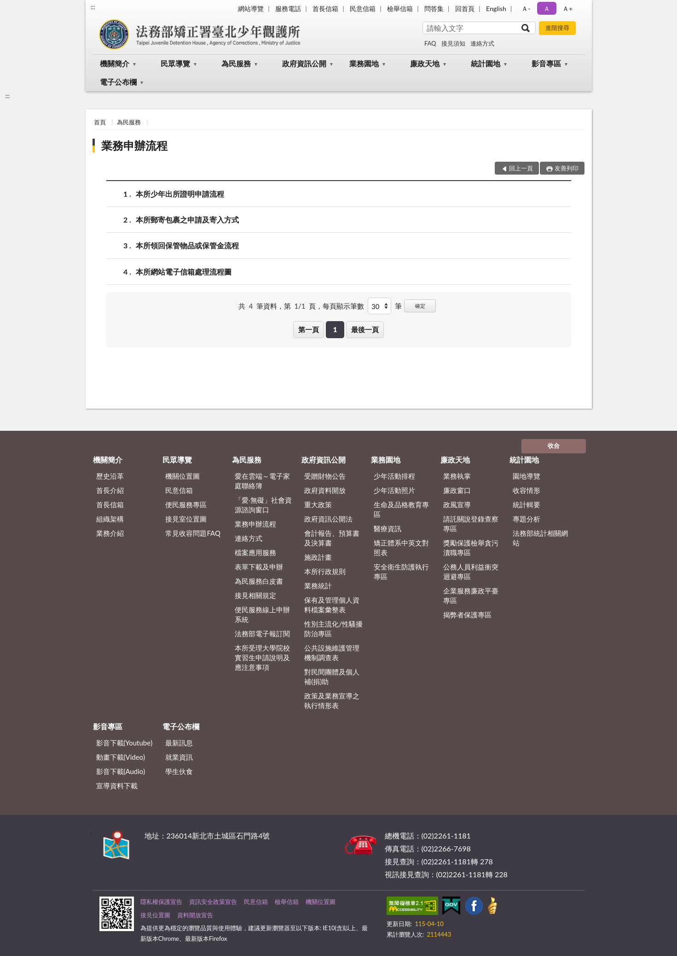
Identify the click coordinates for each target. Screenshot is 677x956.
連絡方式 (482, 43)
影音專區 (546, 63)
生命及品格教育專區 (401, 509)
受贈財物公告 (325, 476)
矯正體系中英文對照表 (401, 548)
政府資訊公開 (304, 63)
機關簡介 (114, 63)
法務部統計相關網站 (540, 538)
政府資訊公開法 (328, 519)
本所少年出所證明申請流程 (180, 193)
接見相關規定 (255, 595)
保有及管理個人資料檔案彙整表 (331, 605)
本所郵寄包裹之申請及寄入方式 (187, 219)
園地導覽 (526, 476)
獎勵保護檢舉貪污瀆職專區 (470, 548)
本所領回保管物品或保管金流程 (187, 245)
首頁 (100, 122)
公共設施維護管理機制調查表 (331, 653)
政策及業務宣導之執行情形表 (331, 701)
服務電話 (288, 8)
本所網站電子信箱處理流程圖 (183, 271)
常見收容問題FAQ (192, 533)
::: (93, 7)
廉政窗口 (457, 490)
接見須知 (453, 43)
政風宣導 (457, 504)
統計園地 (485, 63)
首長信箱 (325, 8)
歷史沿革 (110, 476)
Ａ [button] (547, 8)
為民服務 (236, 63)
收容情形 (526, 490)
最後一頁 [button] (365, 329)
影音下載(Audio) (120, 771)
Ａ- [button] (525, 8)
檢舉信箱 (400, 8)
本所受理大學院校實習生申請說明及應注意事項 (262, 657)
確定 (420, 306)
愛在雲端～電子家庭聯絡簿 (262, 481)
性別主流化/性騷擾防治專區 (333, 629)
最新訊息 (179, 743)
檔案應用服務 (255, 552)
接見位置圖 (155, 915)
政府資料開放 (325, 490)
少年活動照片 (394, 490)
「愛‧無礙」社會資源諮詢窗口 (263, 505)
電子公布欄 (118, 81)
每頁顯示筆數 (343, 306)
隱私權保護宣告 (161, 901)
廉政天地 (425, 63)
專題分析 (526, 519)
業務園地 (364, 63)
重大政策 (318, 504)
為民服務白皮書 (259, 581)
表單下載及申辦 (259, 567)
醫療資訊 (387, 528)
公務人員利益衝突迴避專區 (470, 572)
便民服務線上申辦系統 (262, 614)
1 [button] (335, 329)
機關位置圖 (182, 476)
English (496, 8)
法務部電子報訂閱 (262, 633)
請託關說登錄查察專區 (470, 524)
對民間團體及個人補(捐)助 (331, 677)
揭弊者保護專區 (467, 614)
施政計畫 (318, 557)
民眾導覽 (175, 63)
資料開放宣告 (195, 915)
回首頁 (464, 8)
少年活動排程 (394, 476)
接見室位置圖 (186, 519)
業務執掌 (457, 476)
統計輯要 (526, 504)
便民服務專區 (186, 504)
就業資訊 (179, 757)
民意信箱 (363, 8)
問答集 (434, 8)
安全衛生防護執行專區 (401, 572)
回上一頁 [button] (521, 168)
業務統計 (318, 585)
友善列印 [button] (567, 168)
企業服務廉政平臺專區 (470, 595)
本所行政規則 (325, 571)
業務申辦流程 (134, 145)
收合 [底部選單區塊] (554, 445)
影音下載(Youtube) (124, 743)
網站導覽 (251, 8)
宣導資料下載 (117, 785)
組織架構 (110, 519)
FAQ (430, 43)
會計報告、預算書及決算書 (331, 538)
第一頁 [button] (308, 329)
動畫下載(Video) (120, 757)
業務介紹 (110, 533)
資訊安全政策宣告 (213, 901)
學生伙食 (179, 771)
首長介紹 (110, 490)
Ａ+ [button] (567, 8)
